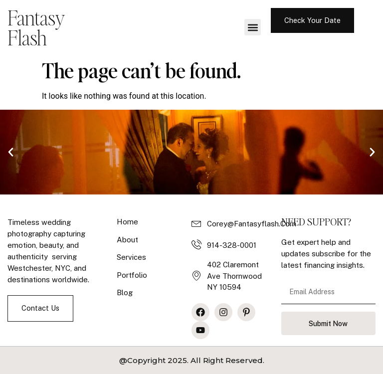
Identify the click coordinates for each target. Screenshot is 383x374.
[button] (252, 27)
